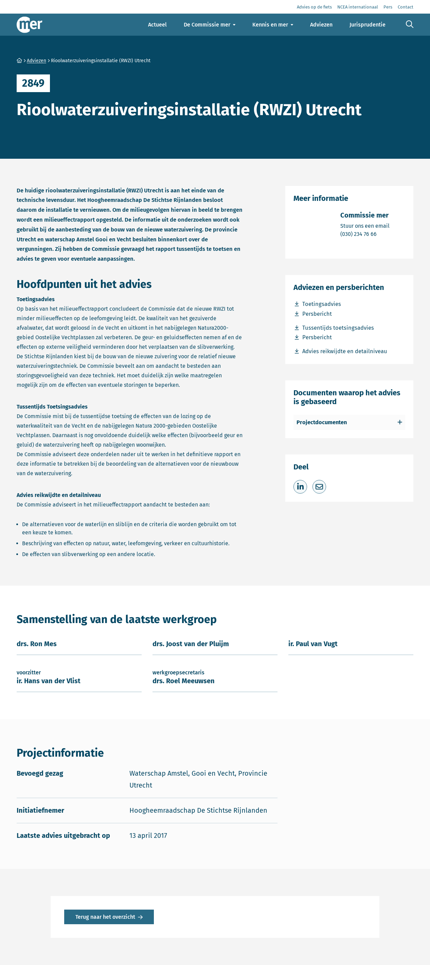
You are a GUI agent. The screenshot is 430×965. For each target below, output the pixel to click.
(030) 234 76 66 (365, 233)
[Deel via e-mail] (319, 487)
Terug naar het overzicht (105, 917)
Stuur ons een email (365, 225)
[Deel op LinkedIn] (300, 487)
